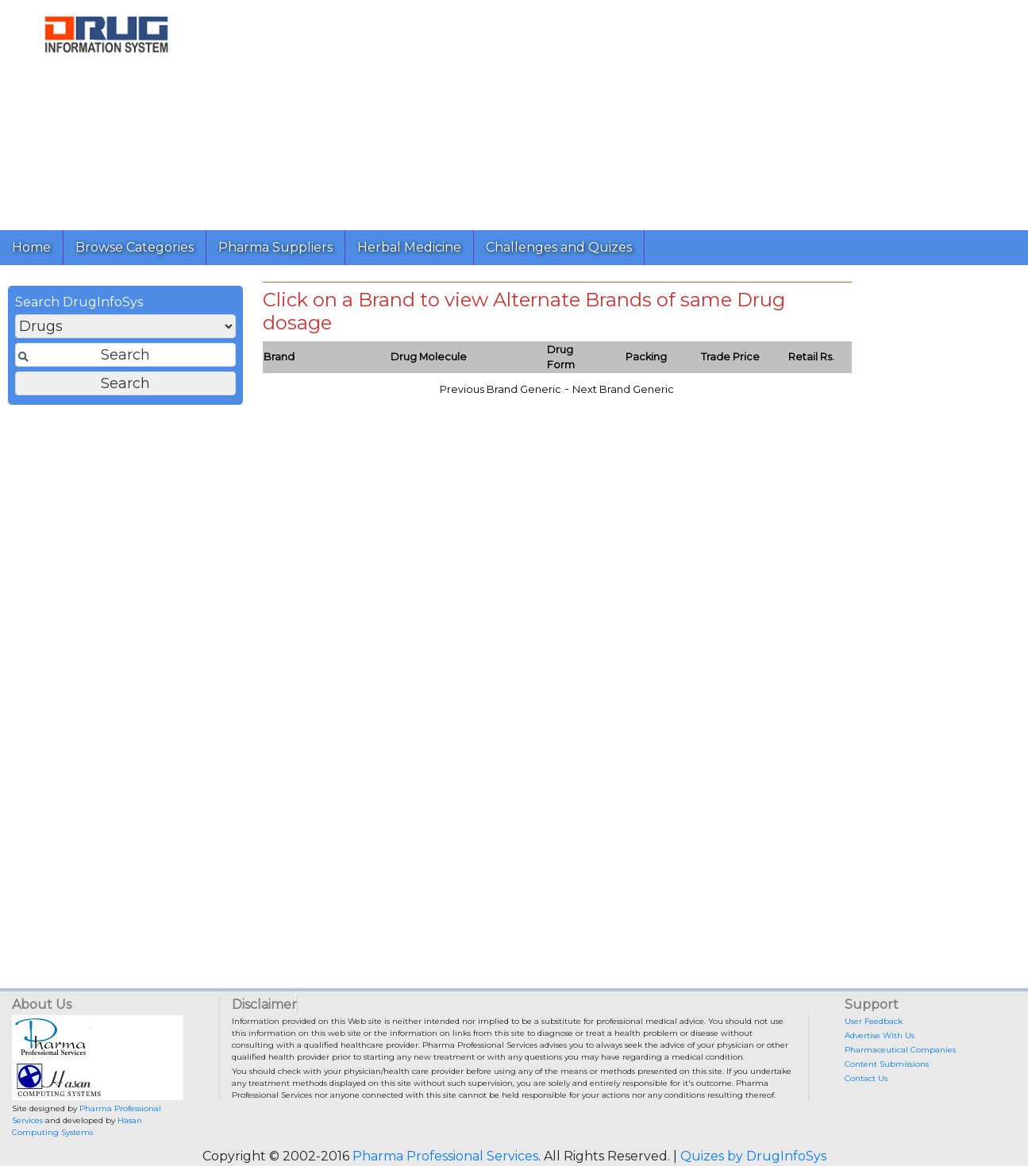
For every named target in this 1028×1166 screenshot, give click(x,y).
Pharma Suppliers (275, 247)
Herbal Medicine (409, 247)
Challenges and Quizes (559, 247)
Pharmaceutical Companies (900, 1050)
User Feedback (874, 1021)
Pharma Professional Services (445, 1156)
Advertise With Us (879, 1035)
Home (31, 247)
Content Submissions (887, 1064)
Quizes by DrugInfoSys (753, 1156)
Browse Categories (134, 247)
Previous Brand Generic (500, 389)
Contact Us (866, 1078)
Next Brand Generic (623, 389)
